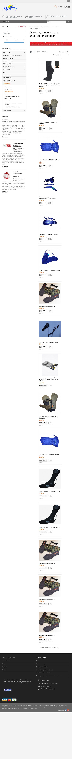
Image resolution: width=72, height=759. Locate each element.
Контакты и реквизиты (41, 667)
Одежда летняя (8, 94)
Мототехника (7, 69)
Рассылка (4, 670)
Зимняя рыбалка (8, 58)
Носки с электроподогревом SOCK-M (49, 270)
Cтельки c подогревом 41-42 (47, 306)
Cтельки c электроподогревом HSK (49, 234)
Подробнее (5, 137)
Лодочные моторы (8, 66)
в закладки (49, 90)
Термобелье (8, 101)
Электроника (7, 110)
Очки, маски (8, 98)
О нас (37, 661)
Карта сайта (61, 710)
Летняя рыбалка (8, 61)
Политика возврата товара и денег (44, 670)
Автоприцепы (7, 52)
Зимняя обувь (8, 87)
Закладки (4, 667)
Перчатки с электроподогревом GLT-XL (49, 454)
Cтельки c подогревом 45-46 (47, 563)
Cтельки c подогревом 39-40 (47, 635)
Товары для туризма (9, 80)
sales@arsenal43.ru (46, 686)
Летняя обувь (8, 89)
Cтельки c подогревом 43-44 (47, 599)
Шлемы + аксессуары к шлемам (12, 107)
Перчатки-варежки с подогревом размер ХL (48, 417)
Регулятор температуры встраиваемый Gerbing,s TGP (47, 197)
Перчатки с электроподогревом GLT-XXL (49, 160)
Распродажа (7, 75)
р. (24, 40)
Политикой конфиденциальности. (24, 683)
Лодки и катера (7, 63)
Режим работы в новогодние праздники (18, 175)
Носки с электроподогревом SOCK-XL (50, 491)
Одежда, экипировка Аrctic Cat (12, 96)
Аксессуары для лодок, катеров (12, 55)
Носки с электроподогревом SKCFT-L (49, 527)
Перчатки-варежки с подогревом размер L (48, 123)
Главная (32, 27)
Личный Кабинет (6, 661)
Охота (5, 72)
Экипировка (7, 83)
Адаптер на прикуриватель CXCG (48, 342)
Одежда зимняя (9, 91)
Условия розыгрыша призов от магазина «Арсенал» (48, 676)
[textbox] (56, 22)
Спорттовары (7, 78)
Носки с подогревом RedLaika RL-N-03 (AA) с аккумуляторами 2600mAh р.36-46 (49, 85)
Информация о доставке (42, 664)
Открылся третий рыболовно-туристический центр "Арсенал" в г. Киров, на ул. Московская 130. (18, 147)
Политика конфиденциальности (44, 673)
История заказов (6, 664)
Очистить (22, 26)
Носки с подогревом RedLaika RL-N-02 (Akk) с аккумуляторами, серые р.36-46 (49, 379)
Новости (5, 116)
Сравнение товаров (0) (42, 51)
